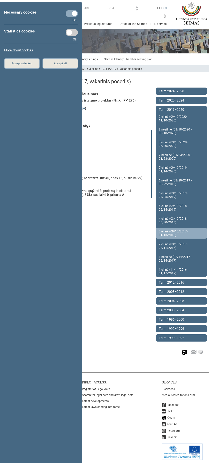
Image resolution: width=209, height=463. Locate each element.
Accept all (60, 63)
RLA (111, 8)
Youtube (172, 424)
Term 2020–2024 (171, 100)
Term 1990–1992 (171, 338)
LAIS (86, 8)
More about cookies (18, 50)
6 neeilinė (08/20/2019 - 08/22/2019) (175, 182)
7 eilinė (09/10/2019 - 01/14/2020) (173, 169)
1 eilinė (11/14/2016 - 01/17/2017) (173, 271)
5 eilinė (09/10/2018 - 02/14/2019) (173, 207)
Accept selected (21, 63)
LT (158, 8)
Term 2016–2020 (171, 110)
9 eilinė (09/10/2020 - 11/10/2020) (173, 118)
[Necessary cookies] (72, 13)
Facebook (173, 404)
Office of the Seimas (133, 24)
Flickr (170, 411)
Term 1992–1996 (171, 329)
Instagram (173, 430)
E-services (168, 389)
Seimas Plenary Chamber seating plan (128, 59)
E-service (160, 24)
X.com (171, 417)
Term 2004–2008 (171, 301)
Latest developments (95, 401)
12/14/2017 (109, 68)
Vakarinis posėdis (130, 68)
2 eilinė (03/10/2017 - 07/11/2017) (173, 246)
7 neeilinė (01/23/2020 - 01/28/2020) (175, 156)
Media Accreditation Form (178, 395)
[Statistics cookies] (72, 32)
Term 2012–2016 (171, 282)
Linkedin (172, 437)
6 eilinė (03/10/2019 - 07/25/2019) (173, 195)
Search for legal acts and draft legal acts (107, 395)
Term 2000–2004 (171, 310)
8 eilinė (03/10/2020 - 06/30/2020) (173, 144)
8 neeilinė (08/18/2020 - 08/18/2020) (175, 131)
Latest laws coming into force (101, 407)
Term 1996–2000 (171, 319)
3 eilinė (93, 68)
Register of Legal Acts (96, 389)
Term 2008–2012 (171, 292)
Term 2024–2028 (171, 91)
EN (165, 8)
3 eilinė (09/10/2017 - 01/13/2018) (173, 233)
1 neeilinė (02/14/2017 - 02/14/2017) (175, 258)
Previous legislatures (98, 24)
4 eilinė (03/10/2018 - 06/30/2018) (173, 220)
